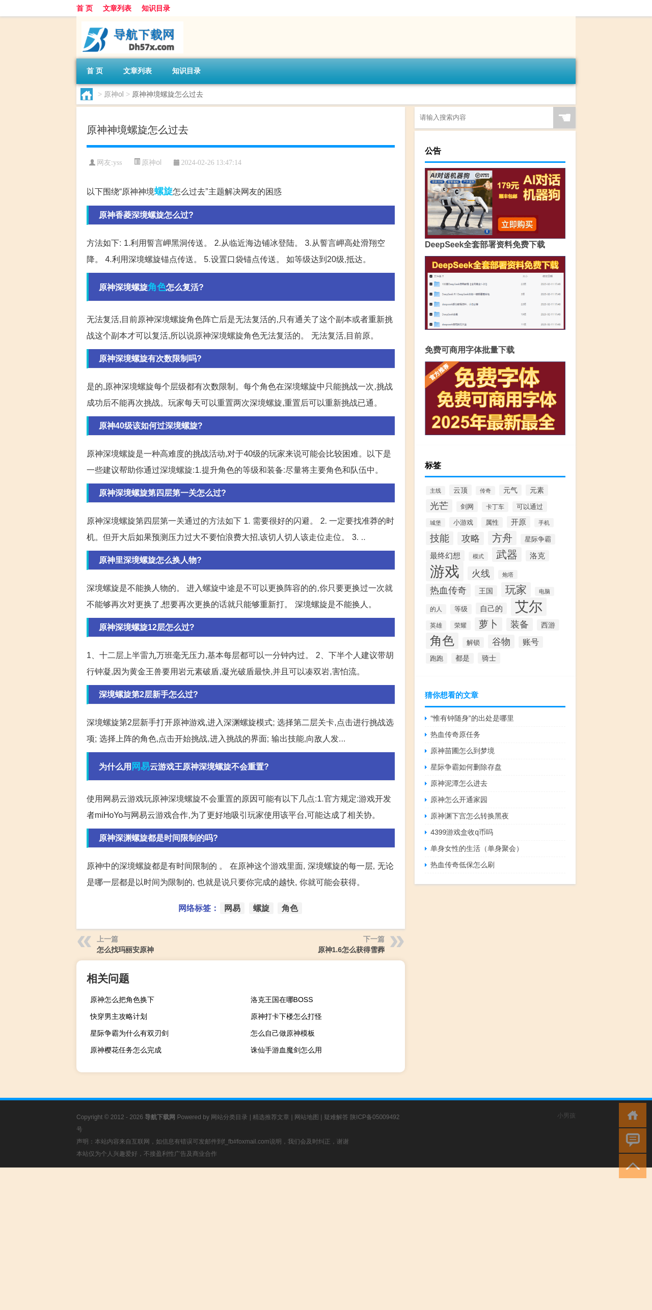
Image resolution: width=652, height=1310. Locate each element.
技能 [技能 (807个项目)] (439, 538)
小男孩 (566, 1115)
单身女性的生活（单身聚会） (476, 848)
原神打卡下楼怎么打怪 (286, 1016)
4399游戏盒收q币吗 (461, 832)
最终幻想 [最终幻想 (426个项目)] (445, 556)
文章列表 (117, 8)
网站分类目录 (229, 1117)
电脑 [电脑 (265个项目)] (544, 591)
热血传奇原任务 (455, 734)
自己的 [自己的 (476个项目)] (491, 608)
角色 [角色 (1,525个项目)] (442, 640)
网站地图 (306, 1117)
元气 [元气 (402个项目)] (510, 490)
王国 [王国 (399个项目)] (486, 591)
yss (117, 162)
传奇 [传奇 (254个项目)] (485, 491)
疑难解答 (336, 1117)
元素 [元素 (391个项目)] (537, 490)
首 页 (84, 8)
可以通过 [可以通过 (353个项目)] (530, 506)
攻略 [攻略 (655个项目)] (470, 538)
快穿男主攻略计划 (118, 1016)
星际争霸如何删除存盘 (466, 767)
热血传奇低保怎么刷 (462, 865)
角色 (157, 287)
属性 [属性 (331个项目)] (492, 522)
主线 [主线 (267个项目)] (435, 491)
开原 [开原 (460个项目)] (518, 522)
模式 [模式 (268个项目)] (478, 556)
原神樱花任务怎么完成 (125, 1050)
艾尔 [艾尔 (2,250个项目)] (528, 606)
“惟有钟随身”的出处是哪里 (471, 718)
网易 (140, 766)
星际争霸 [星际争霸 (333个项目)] (538, 539)
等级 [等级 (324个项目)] (461, 609)
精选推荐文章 (271, 1117)
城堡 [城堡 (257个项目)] (435, 523)
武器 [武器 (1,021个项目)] (507, 554)
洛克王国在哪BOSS (282, 999)
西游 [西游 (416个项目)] (548, 625)
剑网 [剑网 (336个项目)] (467, 506)
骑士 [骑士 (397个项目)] (489, 658)
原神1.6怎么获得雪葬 (351, 950)
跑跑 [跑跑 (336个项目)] (436, 658)
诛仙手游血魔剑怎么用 (286, 1050)
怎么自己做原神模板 (283, 1033)
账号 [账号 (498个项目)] (531, 642)
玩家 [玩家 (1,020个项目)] (516, 589)
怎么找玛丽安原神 (125, 950)
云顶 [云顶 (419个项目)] (460, 490)
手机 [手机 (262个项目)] (544, 523)
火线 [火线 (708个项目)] (481, 573)
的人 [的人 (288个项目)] (436, 609)
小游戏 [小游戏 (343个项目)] (463, 522)
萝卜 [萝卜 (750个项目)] (488, 624)
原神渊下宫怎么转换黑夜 (469, 816)
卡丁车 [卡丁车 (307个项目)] (495, 506)
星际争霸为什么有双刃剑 (129, 1033)
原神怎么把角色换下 (122, 999)
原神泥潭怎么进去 (458, 783)
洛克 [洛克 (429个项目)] (537, 556)
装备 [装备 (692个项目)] (519, 624)
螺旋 (163, 191)
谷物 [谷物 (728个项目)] (501, 641)
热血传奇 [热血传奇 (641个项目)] (448, 590)
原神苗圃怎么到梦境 (462, 751)
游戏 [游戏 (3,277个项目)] (444, 571)
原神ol (114, 94)
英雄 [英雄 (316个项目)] (436, 625)
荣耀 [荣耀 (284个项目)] (460, 625)
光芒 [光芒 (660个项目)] (439, 506)
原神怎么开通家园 (458, 799)
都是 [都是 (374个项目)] (462, 658)
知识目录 (156, 8)
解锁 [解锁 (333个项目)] (473, 642)
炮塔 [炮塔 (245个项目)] (507, 575)
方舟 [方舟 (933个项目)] (502, 538)
